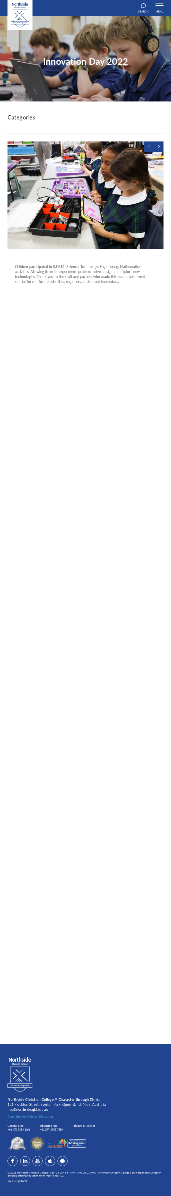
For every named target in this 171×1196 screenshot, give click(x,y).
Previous (149, 146)
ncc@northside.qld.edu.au (28, 1109)
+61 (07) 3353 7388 (51, 1129)
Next (159, 146)
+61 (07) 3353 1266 (19, 1129)
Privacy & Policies (83, 1125)
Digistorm (21, 1181)
